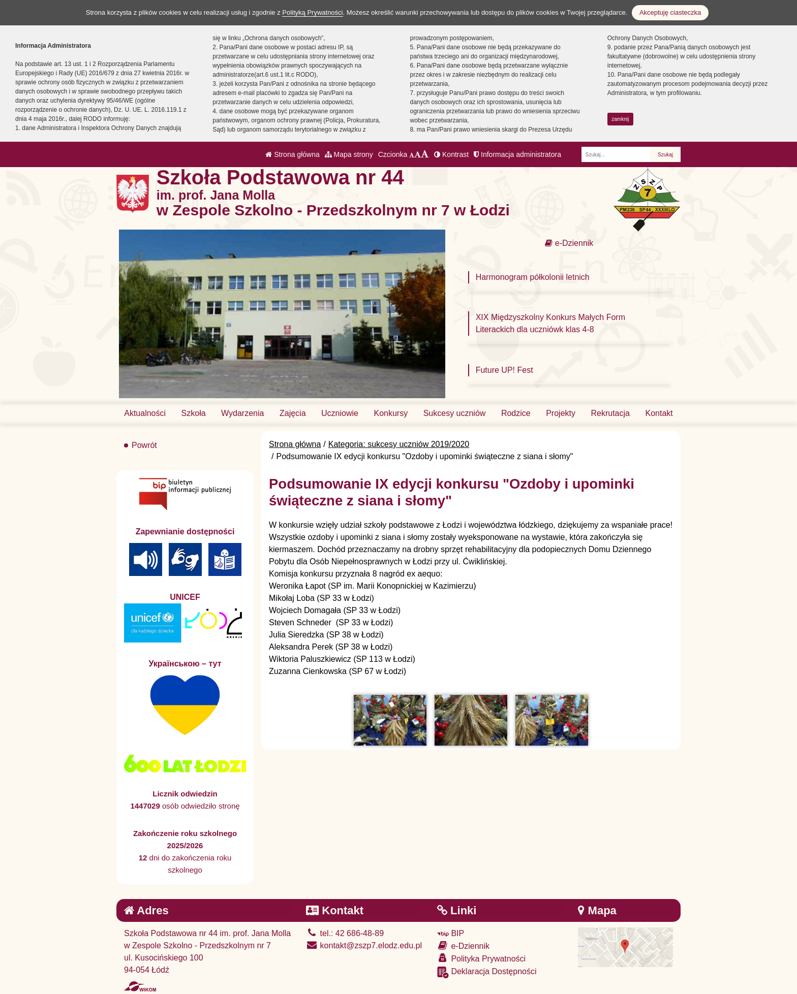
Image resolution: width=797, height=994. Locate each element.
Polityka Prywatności (481, 958)
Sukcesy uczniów (454, 413)
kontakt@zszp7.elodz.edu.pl (364, 945)
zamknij (620, 119)
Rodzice (516, 413)
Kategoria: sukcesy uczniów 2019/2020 (399, 444)
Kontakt (658, 413)
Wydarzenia (242, 413)
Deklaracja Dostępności (487, 972)
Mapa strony (349, 154)
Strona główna (292, 154)
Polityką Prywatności (312, 12)
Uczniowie (339, 413)
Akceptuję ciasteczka (670, 12)
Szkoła (193, 413)
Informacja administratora (517, 154)
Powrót (144, 445)
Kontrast (451, 154)
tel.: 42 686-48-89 (345, 933)
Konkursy (391, 413)
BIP (450, 933)
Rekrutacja (610, 413)
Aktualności (145, 413)
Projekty (560, 413)
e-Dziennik (569, 243)
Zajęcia (293, 413)
